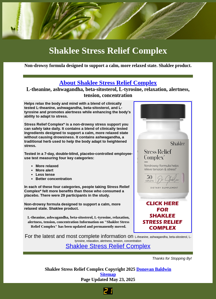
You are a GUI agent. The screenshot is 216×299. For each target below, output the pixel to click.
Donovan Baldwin (153, 269)
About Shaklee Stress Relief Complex (108, 82)
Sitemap (108, 274)
